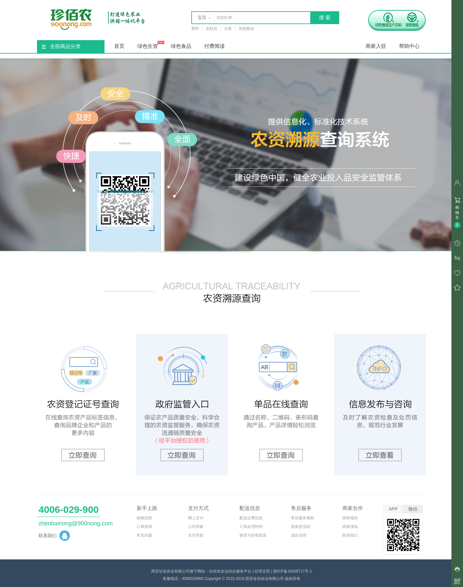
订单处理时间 (251, 526)
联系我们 (350, 535)
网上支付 (196, 518)
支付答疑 (196, 535)
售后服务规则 (302, 518)
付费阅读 (214, 46)
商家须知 (350, 526)
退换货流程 (300, 526)
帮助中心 (409, 46)
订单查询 (144, 526)
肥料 (195, 28)
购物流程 (144, 518)
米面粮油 (246, 28)
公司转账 (196, 526)
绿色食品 (181, 46)
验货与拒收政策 (253, 535)
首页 (119, 46)
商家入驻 (376, 46)
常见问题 (144, 535)
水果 (228, 28)
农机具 (211, 28)
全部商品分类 (61, 46)
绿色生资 (147, 46)
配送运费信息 (251, 518)
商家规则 (350, 518)
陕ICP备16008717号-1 (292, 571)
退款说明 (298, 535)
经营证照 (262, 571)
